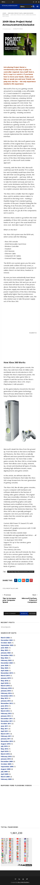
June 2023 (4, 648)
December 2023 (7, 640)
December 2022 (7, 655)
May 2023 (4, 650)
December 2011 (7, 719)
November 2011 (7, 721)
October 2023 (6, 643)
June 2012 (4, 706)
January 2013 (6, 701)
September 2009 (7, 767)
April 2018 (4, 683)
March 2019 (5, 676)
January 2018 (6, 691)
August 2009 (5, 769)
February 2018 (6, 688)
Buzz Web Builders (23, 882)
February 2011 (6, 736)
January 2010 (6, 759)
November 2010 (7, 741)
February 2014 (6, 693)
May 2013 (4, 698)
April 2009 (4, 774)
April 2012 (4, 708)
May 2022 (4, 658)
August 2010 (5, 744)
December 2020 (7, 663)
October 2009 (6, 764)
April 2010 (4, 751)
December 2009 (7, 762)
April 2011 (4, 731)
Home (4, 13)
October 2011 (6, 724)
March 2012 (5, 711)
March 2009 (5, 777)
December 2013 (7, 696)
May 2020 (4, 668)
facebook (24, 613)
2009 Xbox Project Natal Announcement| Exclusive (20, 571)
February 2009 (6, 779)
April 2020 (4, 671)
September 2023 (7, 645)
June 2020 (4, 666)
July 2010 (4, 746)
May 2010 (4, 749)
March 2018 (5, 686)
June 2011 (4, 726)
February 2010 (6, 756)
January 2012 (6, 716)
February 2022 (6, 660)
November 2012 (7, 703)
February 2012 (6, 714)
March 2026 (5, 638)
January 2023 (6, 653)
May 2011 (4, 729)
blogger (32, 613)
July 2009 (4, 772)
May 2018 (4, 681)
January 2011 (6, 739)
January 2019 (6, 678)
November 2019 (7, 673)
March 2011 (5, 734)
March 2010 (5, 754)
